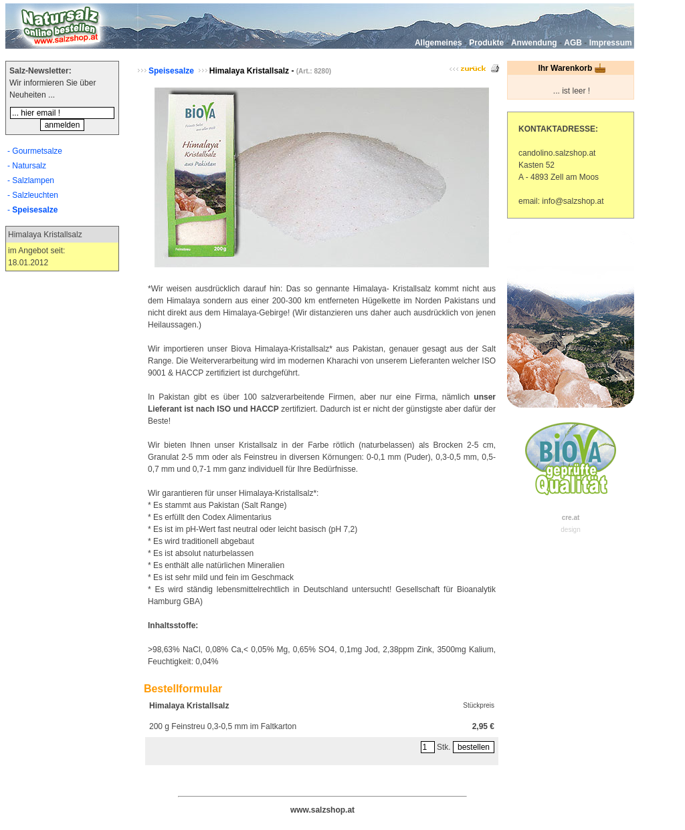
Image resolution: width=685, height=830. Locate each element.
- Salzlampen (30, 180)
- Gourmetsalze (34, 151)
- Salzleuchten (32, 195)
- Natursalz (26, 165)
